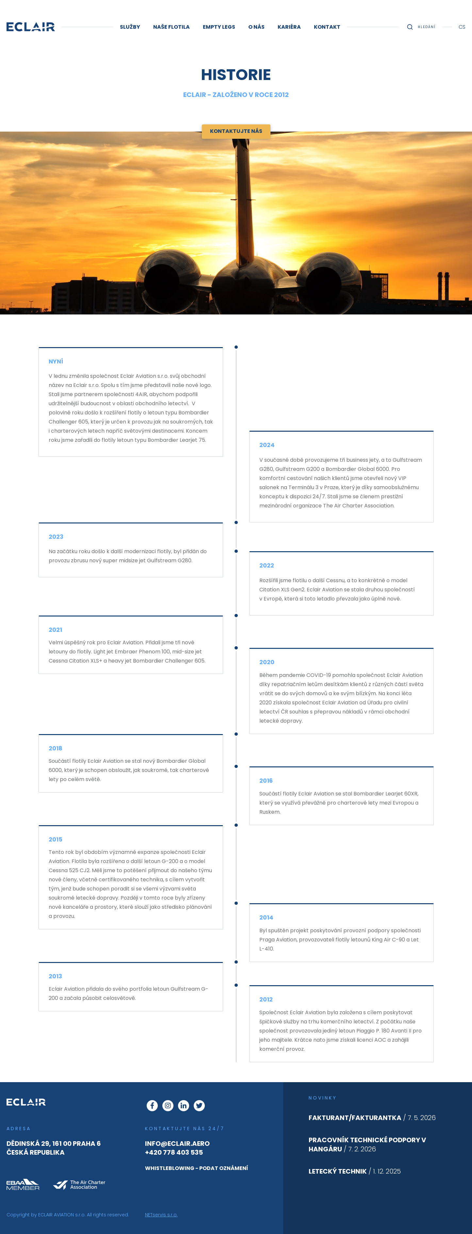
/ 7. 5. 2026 (372, 1117)
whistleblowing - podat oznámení (196, 1168)
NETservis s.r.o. (161, 1214)
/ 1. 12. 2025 (355, 1171)
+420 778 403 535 (174, 1152)
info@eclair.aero (177, 1143)
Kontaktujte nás (236, 131)
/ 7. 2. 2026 (367, 1144)
